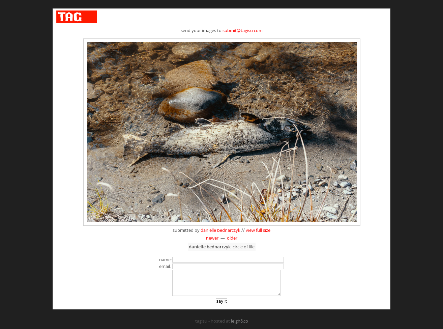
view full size (258, 230)
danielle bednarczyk (220, 230)
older (232, 238)
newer (212, 238)
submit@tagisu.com (243, 30)
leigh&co (239, 326)
